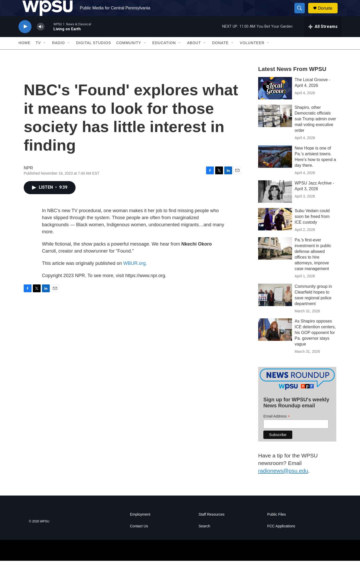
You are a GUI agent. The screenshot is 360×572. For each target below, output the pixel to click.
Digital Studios (93, 54)
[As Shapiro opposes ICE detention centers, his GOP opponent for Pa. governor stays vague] (275, 341)
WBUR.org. (135, 274)
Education (164, 54)
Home (24, 54)
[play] (25, 38)
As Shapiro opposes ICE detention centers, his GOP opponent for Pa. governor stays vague (315, 344)
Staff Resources (211, 526)
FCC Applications (281, 537)
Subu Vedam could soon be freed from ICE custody (312, 228)
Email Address (276, 427)
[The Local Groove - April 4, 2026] (275, 99)
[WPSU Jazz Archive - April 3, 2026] (275, 203)
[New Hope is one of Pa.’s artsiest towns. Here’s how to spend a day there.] (275, 168)
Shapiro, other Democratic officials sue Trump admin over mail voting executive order (315, 130)
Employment (140, 526)
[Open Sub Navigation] (45, 54)
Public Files (276, 526)
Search (204, 537)
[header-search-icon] (302, 14)
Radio (58, 54)
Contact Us (139, 537)
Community (128, 54)
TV (38, 54)
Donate (328, 13)
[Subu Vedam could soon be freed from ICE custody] (275, 230)
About (194, 54)
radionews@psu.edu (283, 482)
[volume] (40, 38)
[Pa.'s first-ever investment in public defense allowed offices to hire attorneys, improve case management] (275, 259)
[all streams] (323, 37)
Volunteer (252, 54)
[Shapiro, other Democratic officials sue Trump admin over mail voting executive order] (275, 127)
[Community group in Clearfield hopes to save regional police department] (275, 306)
